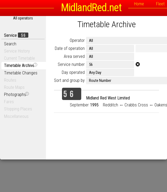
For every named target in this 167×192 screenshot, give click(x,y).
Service (16, 35)
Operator (77, 40)
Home (139, 3)
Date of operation (70, 48)
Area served (74, 56)
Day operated (73, 72)
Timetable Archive (20, 65)
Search (10, 43)
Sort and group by (69, 80)
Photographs (16, 94)
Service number (71, 64)
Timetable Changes (20, 72)
